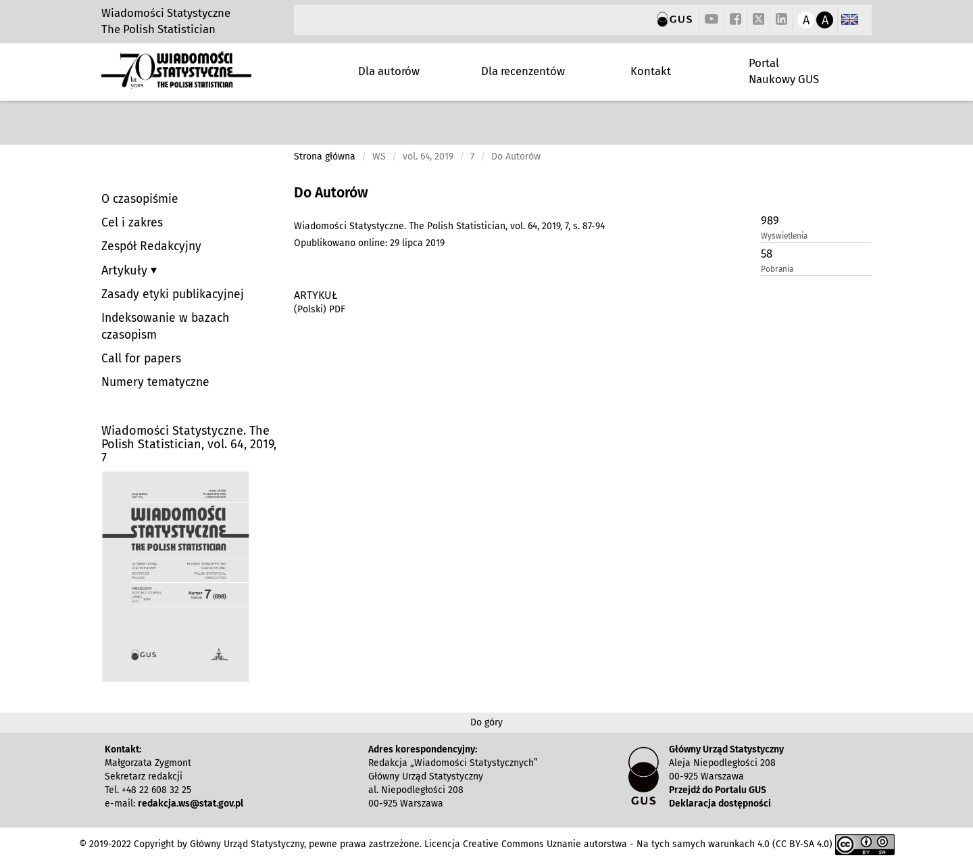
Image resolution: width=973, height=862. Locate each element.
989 (770, 220)
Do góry (486, 722)
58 (766, 253)
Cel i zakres (132, 223)
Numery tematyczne (155, 382)
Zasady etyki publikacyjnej (172, 294)
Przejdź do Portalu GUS (717, 790)
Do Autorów (331, 192)
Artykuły (126, 270)
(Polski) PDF (319, 309)
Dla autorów (389, 71)
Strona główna (324, 156)
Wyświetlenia (784, 236)
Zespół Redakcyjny (151, 246)
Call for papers (141, 359)
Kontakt (650, 71)
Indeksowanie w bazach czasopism (165, 326)
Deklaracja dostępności (720, 803)
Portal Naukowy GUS (784, 71)
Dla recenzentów (523, 71)
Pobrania (777, 269)
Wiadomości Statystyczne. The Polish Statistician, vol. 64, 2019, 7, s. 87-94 (449, 226)
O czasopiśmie (139, 199)
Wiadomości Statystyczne (165, 13)
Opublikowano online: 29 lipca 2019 (369, 243)
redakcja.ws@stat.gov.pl (190, 803)
